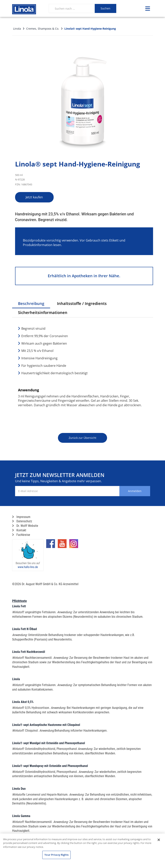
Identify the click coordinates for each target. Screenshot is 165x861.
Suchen (105, 8)
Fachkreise (21, 535)
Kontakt (19, 530)
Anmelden (134, 491)
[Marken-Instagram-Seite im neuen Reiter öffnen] (73, 545)
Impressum (21, 517)
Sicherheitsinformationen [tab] (42, 312)
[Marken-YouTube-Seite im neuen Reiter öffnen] (62, 545)
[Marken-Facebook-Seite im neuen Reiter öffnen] (50, 545)
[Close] (158, 839)
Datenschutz (22, 521)
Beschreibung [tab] (31, 303)
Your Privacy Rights (56, 854)
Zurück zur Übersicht (82, 438)
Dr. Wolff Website (25, 526)
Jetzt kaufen (35, 197)
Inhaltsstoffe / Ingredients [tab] (82, 303)
